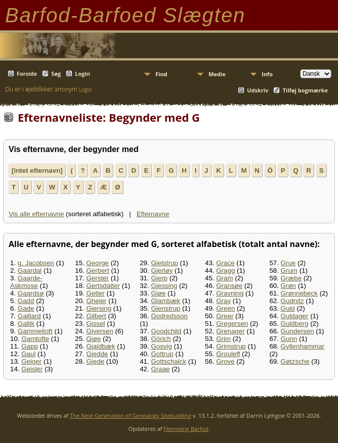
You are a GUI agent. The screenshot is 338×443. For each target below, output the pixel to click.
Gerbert (98, 270)
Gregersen (232, 323)
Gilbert (96, 316)
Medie (217, 74)
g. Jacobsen (36, 263)
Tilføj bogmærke (305, 90)
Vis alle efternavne (36, 214)
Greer (224, 316)
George (98, 263)
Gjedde (97, 354)
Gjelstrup (164, 263)
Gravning (229, 293)
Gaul (28, 354)
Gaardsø (31, 293)
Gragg (225, 270)
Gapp (29, 346)
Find (161, 74)
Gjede (96, 361)
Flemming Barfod (185, 428)
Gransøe (229, 285)
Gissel (96, 323)
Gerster (98, 278)
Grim (223, 338)
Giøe (94, 338)
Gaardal (29, 270)
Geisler (32, 369)
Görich (161, 338)
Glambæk (165, 301)
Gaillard (29, 316)
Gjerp (159, 278)
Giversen (100, 331)
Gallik (26, 323)
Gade (26, 308)
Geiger (31, 361)
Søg (56, 73)
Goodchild (166, 331)
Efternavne (153, 214)
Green (225, 308)
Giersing (99, 308)
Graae (160, 369)
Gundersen (297, 331)
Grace (225, 263)
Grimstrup (231, 346)
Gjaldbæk (101, 346)
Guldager (295, 316)
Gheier (97, 301)
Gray (223, 301)
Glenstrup (165, 308)
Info (267, 74)
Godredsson (169, 316)
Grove (225, 361)
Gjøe (158, 293)
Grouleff (228, 354)
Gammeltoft (35, 331)
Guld (288, 308)
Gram (224, 278)
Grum (289, 270)
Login (82, 73)
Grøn (288, 285)
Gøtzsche (295, 361)
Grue (288, 263)
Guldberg (295, 323)
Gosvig (161, 346)
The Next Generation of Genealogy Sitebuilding (130, 415)
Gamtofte (35, 338)
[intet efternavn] (37, 170)
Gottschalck (168, 361)
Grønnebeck (299, 293)
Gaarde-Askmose (26, 281)
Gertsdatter (103, 285)
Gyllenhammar (303, 346)
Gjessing (164, 285)
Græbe (291, 278)
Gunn (289, 338)
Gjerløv (162, 270)
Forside (27, 73)
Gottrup (162, 354)
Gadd (26, 301)
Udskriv (257, 90)
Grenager (230, 331)
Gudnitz (292, 301)
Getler (96, 293)
